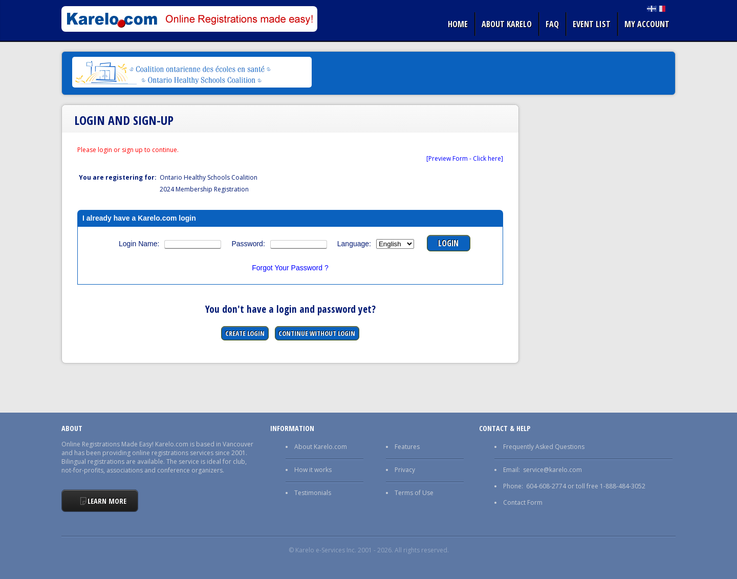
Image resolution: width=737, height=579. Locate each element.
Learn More (107, 501)
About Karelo (507, 24)
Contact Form (523, 502)
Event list (592, 24)
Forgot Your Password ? (290, 268)
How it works (313, 469)
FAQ (552, 24)
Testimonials (312, 492)
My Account (646, 24)
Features (407, 446)
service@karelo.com (552, 469)
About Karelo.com (320, 446)
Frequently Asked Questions (543, 446)
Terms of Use (414, 492)
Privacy (405, 469)
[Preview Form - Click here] (464, 158)
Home (458, 24)
